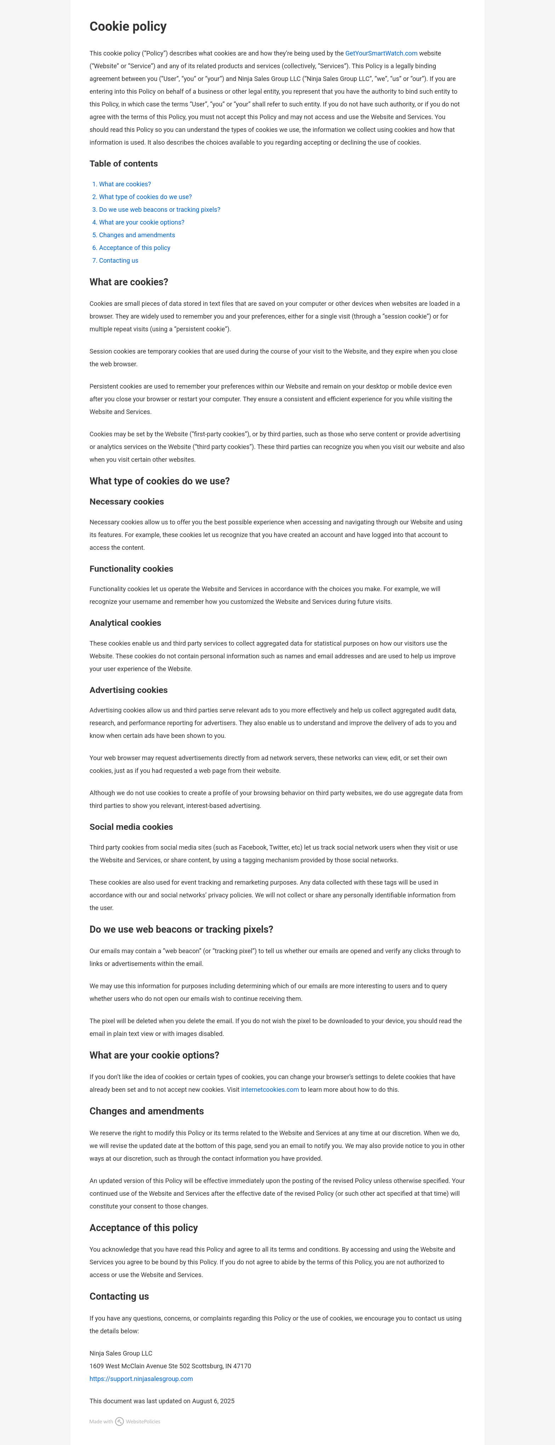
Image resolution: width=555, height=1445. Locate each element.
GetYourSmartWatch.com (381, 53)
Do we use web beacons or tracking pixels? (159, 209)
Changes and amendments (137, 235)
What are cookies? (125, 184)
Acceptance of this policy (134, 247)
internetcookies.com (270, 1089)
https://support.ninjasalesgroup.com (141, 1378)
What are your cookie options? (141, 222)
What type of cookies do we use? (145, 196)
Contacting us (118, 260)
